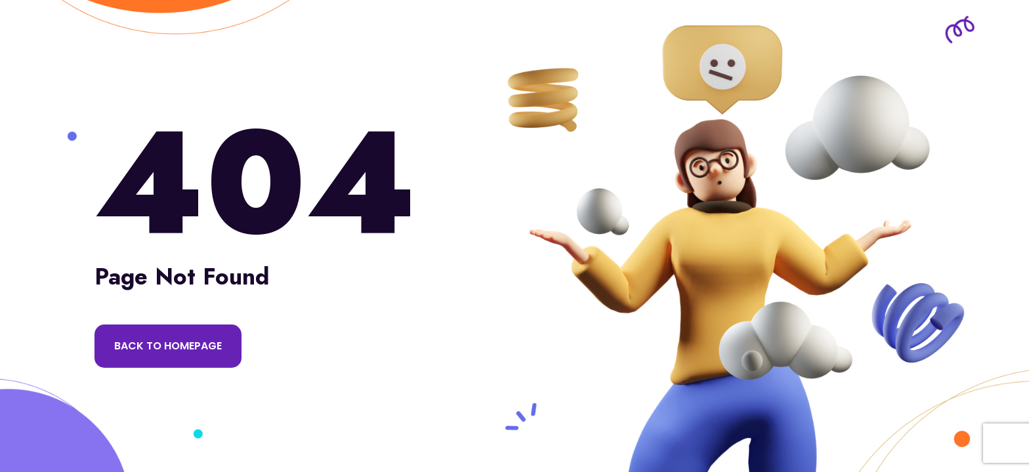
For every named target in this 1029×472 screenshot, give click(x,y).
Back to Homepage (168, 345)
